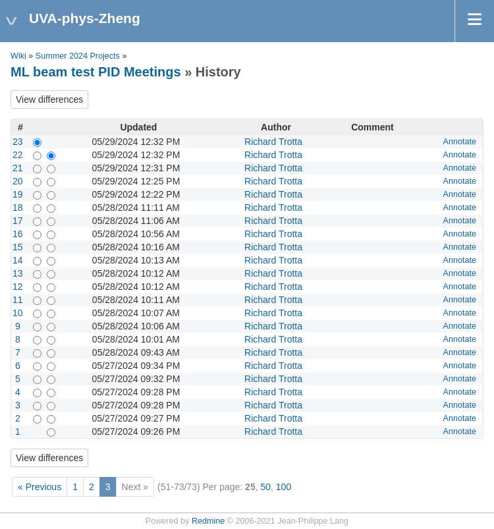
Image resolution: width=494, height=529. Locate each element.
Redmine (208, 521)
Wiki (18, 56)
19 (18, 194)
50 (265, 487)
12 (18, 286)
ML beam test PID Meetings (96, 72)
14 (18, 260)
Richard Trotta (273, 141)
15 (18, 247)
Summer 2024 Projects (78, 56)
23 (18, 141)
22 (18, 155)
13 (18, 273)
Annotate (459, 141)
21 (18, 168)
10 (18, 313)
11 (18, 299)
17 (18, 220)
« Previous (39, 487)
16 (18, 234)
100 (283, 487)
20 (18, 181)
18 (18, 207)
